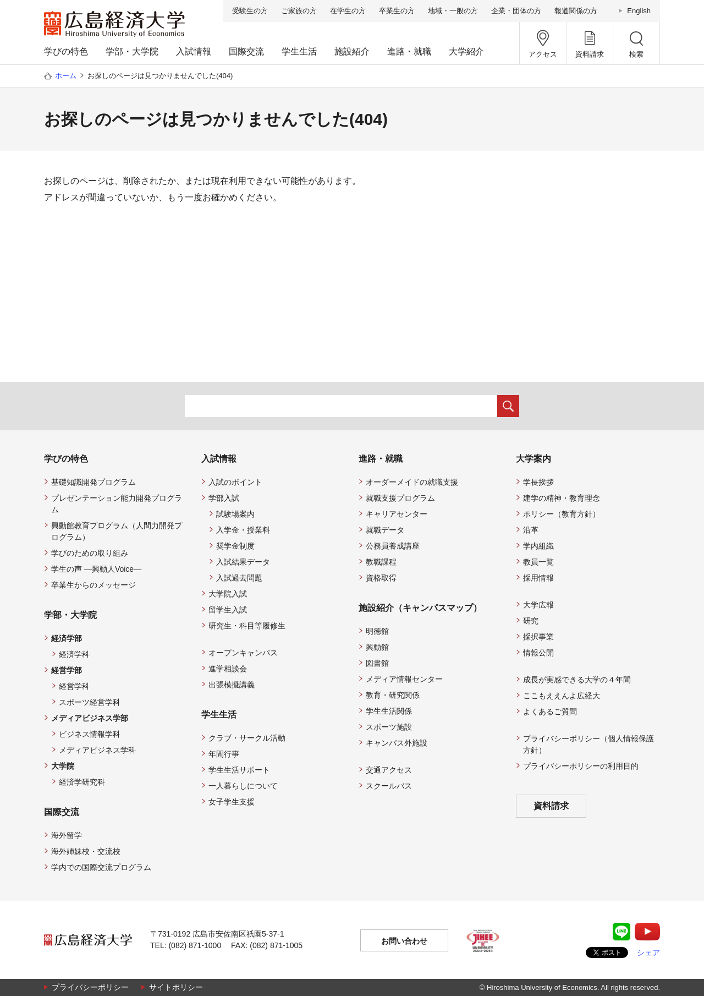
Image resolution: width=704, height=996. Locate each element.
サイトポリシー (176, 987)
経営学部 (66, 670)
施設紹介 (352, 51)
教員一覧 (538, 561)
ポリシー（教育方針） (561, 514)
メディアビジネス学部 (89, 718)
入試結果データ (243, 561)
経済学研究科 (82, 782)
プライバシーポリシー (90, 987)
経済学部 (66, 638)
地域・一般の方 (453, 11)
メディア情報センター (404, 679)
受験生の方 (250, 11)
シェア (648, 952)
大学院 (62, 766)
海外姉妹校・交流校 (85, 851)
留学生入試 (227, 609)
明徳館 (377, 631)
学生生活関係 (389, 711)
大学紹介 (466, 51)
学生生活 (299, 51)
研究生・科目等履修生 (246, 625)
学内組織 (538, 545)
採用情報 (538, 577)
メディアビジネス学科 (97, 750)
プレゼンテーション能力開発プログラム (116, 504)
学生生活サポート (239, 769)
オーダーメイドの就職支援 (412, 482)
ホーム (65, 76)
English (639, 11)
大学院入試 (227, 593)
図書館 (377, 663)
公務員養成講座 (393, 545)
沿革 (530, 530)
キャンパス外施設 (396, 742)
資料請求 (551, 806)
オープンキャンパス (243, 652)
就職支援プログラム (400, 498)
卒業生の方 (397, 11)
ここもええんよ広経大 (561, 695)
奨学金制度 (235, 545)
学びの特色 (66, 51)
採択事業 (538, 636)
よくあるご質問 (550, 711)
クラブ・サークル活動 (246, 738)
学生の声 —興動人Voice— (96, 569)
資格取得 (381, 577)
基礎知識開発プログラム (93, 482)
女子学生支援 (231, 801)
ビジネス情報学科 (89, 734)
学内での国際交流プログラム (101, 867)
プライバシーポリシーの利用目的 (581, 766)
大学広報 (538, 604)
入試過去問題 (239, 577)
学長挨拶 (538, 482)
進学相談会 (227, 668)
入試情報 (193, 51)
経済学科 (74, 654)
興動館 (377, 647)
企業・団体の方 (516, 11)
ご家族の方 (299, 11)
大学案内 (533, 458)
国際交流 (246, 51)
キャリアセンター (396, 514)
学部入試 (223, 498)
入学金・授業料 (243, 530)
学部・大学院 (132, 51)
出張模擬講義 (231, 684)
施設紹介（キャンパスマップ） (420, 607)
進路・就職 (409, 51)
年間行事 (223, 753)
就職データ (385, 530)
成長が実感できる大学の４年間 (577, 679)
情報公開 (538, 652)
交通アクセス (389, 769)
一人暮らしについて (243, 785)
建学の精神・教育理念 (561, 498)
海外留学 (66, 835)
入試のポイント (235, 482)
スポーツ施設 (389, 727)
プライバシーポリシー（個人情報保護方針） (588, 744)
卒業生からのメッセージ (93, 585)
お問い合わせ (404, 941)
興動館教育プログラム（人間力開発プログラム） (116, 531)
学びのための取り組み (89, 553)
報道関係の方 (575, 11)
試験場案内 (235, 514)
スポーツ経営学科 (89, 702)
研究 (530, 620)
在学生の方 (348, 11)
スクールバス (389, 785)
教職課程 (381, 561)
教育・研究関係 (393, 695)
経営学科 (74, 686)
